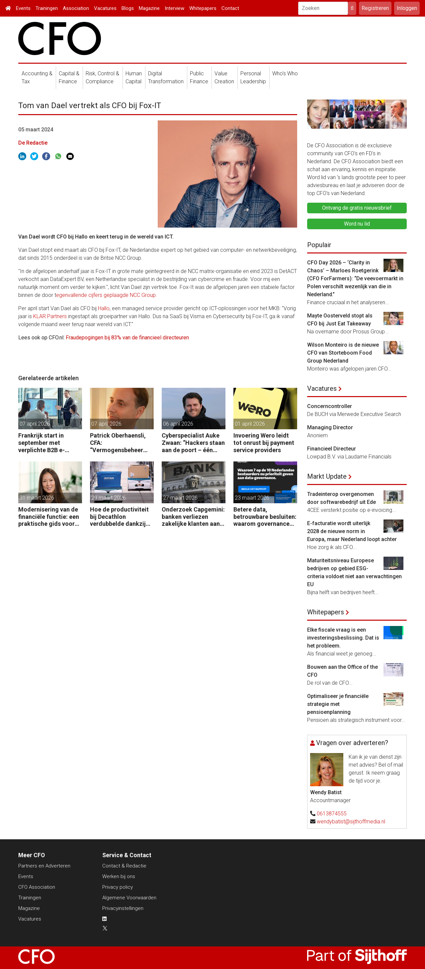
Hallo (104, 308)
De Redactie (32, 143)
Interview (174, 8)
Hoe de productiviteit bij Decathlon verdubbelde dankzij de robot (119, 516)
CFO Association (36, 887)
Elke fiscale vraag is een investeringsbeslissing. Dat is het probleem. (343, 638)
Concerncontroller (329, 406)
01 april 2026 (250, 424)
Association (76, 8)
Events (23, 8)
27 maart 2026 (180, 498)
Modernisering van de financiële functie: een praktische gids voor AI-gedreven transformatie (48, 516)
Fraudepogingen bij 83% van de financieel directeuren (127, 337)
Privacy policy (117, 887)
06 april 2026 (178, 424)
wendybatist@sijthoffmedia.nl (351, 821)
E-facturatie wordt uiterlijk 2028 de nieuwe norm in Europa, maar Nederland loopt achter (352, 531)
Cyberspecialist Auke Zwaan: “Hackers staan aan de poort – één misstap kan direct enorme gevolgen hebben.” (193, 442)
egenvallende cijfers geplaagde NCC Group (106, 295)
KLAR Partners (50, 316)
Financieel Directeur (331, 449)
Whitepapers (202, 8)
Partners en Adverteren (44, 866)
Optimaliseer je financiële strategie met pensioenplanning (338, 704)
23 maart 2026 (252, 498)
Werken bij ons (118, 876)
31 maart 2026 (37, 498)
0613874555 (332, 813)
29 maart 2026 (108, 498)
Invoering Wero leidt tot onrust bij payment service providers (263, 442)
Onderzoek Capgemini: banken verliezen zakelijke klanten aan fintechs (193, 516)
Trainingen (47, 8)
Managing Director (330, 427)
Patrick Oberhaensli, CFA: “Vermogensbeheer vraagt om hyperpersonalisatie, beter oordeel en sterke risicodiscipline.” (118, 442)
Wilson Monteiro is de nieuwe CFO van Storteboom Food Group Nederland (343, 353)
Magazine (149, 8)
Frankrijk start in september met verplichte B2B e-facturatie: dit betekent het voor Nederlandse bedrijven (49, 442)
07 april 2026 (35, 424)
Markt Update (327, 476)
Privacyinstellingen (122, 908)
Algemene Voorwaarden (129, 898)
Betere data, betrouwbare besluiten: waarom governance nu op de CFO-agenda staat (265, 516)
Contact (230, 8)
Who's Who (285, 73)
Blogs (128, 8)
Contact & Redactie (124, 866)
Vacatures (105, 8)
